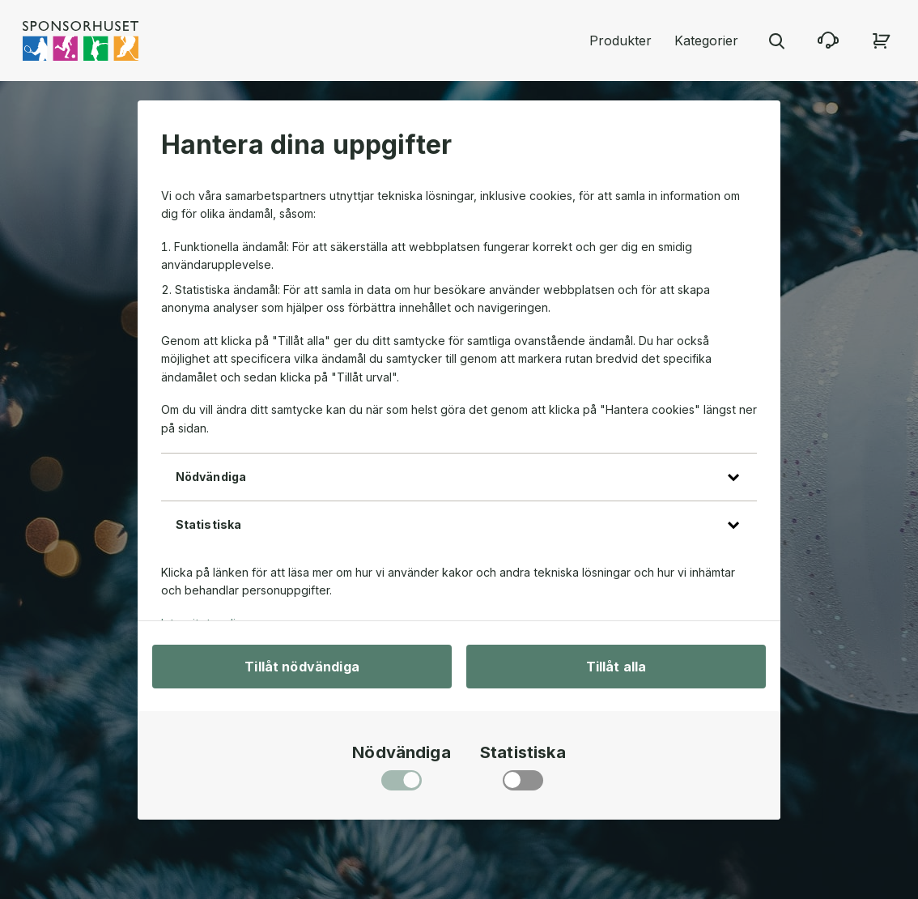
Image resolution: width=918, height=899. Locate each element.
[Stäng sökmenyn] (776, 40)
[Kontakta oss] (828, 40)
